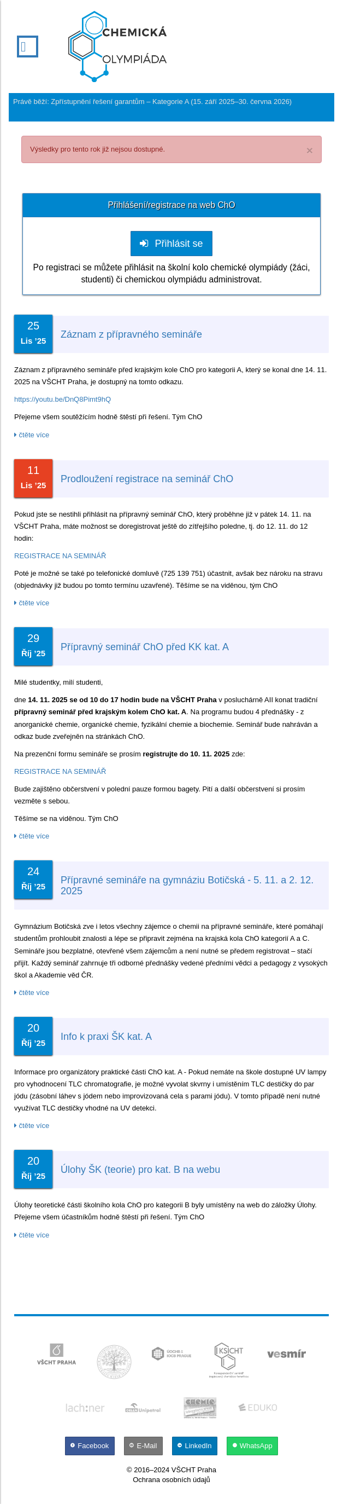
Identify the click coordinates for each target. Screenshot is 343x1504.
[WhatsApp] (252, 1446)
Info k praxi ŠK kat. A (106, 1036)
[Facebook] (90, 1446)
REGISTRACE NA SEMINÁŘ (60, 556)
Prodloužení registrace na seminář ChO (147, 478)
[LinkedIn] (195, 1446)
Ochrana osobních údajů (171, 1480)
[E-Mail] (144, 1446)
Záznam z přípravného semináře (131, 334)
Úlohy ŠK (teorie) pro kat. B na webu (140, 1169)
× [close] (309, 150)
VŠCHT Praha (194, 1470)
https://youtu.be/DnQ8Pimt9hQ (62, 399)
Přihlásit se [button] (171, 243)
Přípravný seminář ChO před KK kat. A (145, 646)
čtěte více (31, 435)
